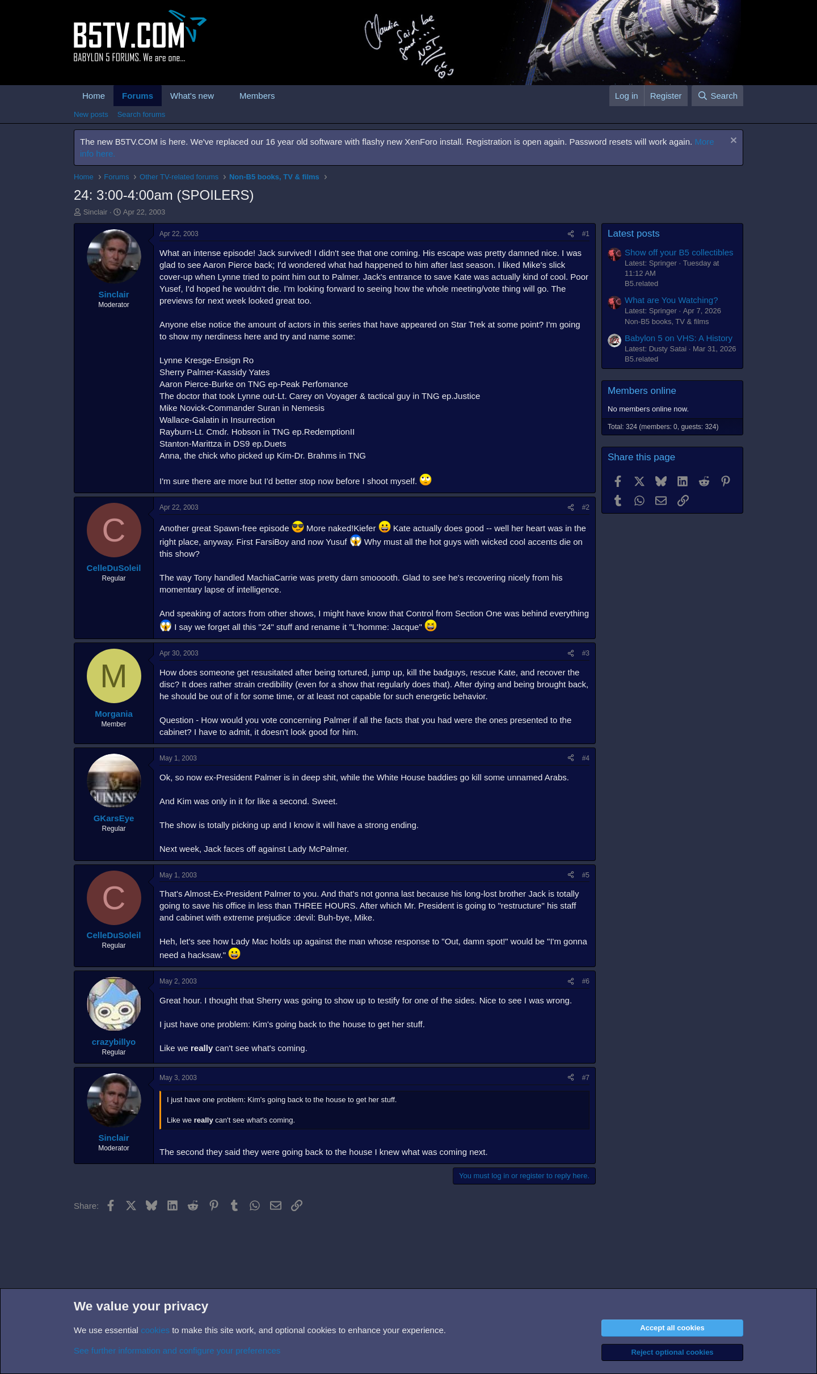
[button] (223, 95)
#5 (585, 875)
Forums (137, 95)
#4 (585, 758)
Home (93, 95)
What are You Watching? (671, 300)
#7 (585, 1078)
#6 (585, 981)
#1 (585, 234)
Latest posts (634, 233)
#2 (585, 507)
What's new (192, 95)
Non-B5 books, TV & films (667, 321)
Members (257, 95)
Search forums (141, 114)
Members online (642, 390)
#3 (585, 653)
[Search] (717, 95)
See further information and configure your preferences (177, 1350)
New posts (91, 114)
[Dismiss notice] (732, 142)
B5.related (641, 283)
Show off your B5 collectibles (679, 252)
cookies (155, 1330)
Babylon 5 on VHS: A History (678, 338)
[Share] (570, 234)
